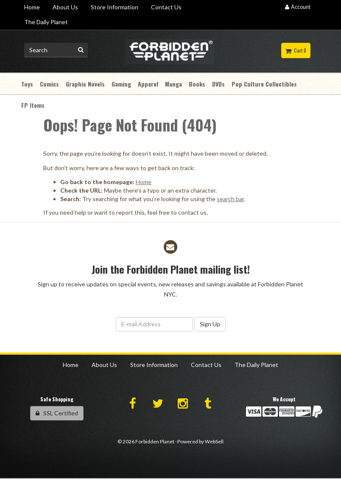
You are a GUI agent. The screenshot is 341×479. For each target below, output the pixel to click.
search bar (230, 198)
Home (143, 181)
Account (297, 7)
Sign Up (210, 324)
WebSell (214, 441)
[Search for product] (56, 50)
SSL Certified (57, 413)
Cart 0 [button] (295, 50)
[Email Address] (154, 324)
